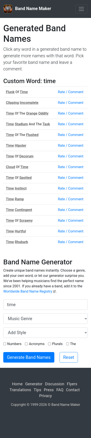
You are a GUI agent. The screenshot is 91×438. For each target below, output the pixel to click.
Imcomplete (29, 103)
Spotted (25, 178)
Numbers (14, 344)
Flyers (72, 384)
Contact (73, 389)
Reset (68, 357)
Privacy (45, 395)
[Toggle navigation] (81, 9)
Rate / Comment (70, 92)
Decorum (26, 156)
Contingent (23, 210)
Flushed (32, 135)
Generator (33, 384)
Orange (31, 113)
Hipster (20, 145)
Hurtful (20, 231)
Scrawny (26, 220)
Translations (20, 389)
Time (24, 92)
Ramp (19, 199)
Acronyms (37, 344)
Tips (37, 389)
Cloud (10, 167)
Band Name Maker (27, 9)
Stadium (21, 124)
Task (46, 124)
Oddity (43, 113)
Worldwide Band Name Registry (27, 291)
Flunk (10, 92)
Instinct (21, 188)
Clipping (12, 103)
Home (17, 384)
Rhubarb (21, 242)
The (73, 344)
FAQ (59, 389)
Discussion (54, 384)
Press (49, 389)
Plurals (57, 344)
